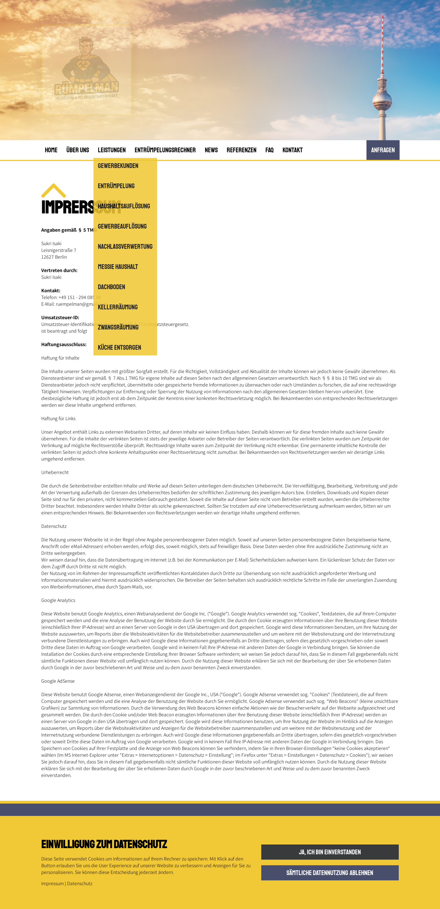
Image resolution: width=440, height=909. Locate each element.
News (211, 150)
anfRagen (383, 150)
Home (51, 150)
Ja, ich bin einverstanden (330, 852)
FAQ (269, 150)
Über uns (78, 150)
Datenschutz (79, 883)
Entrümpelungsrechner (165, 150)
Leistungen (112, 150)
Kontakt (293, 150)
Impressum (52, 883)
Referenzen (241, 150)
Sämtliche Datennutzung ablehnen (330, 873)
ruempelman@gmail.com (81, 303)
